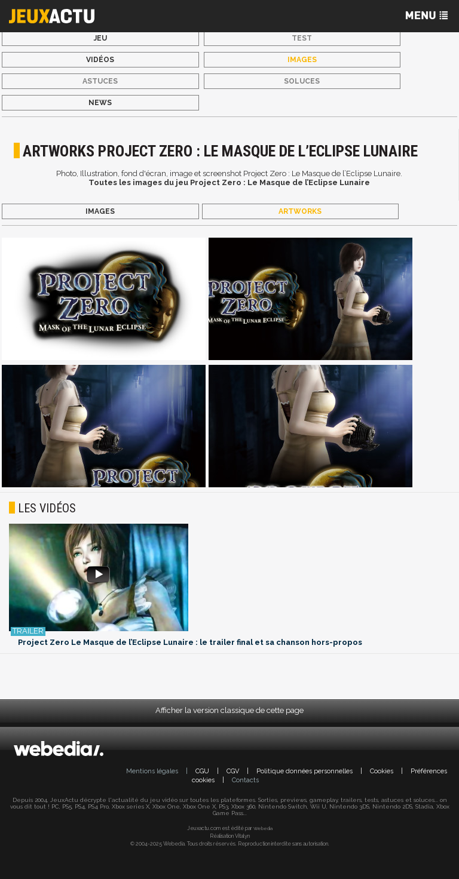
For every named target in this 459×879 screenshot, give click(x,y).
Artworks (300, 211)
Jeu (100, 38)
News (100, 103)
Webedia (263, 828)
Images (302, 60)
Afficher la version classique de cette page (229, 710)
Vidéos (100, 60)
